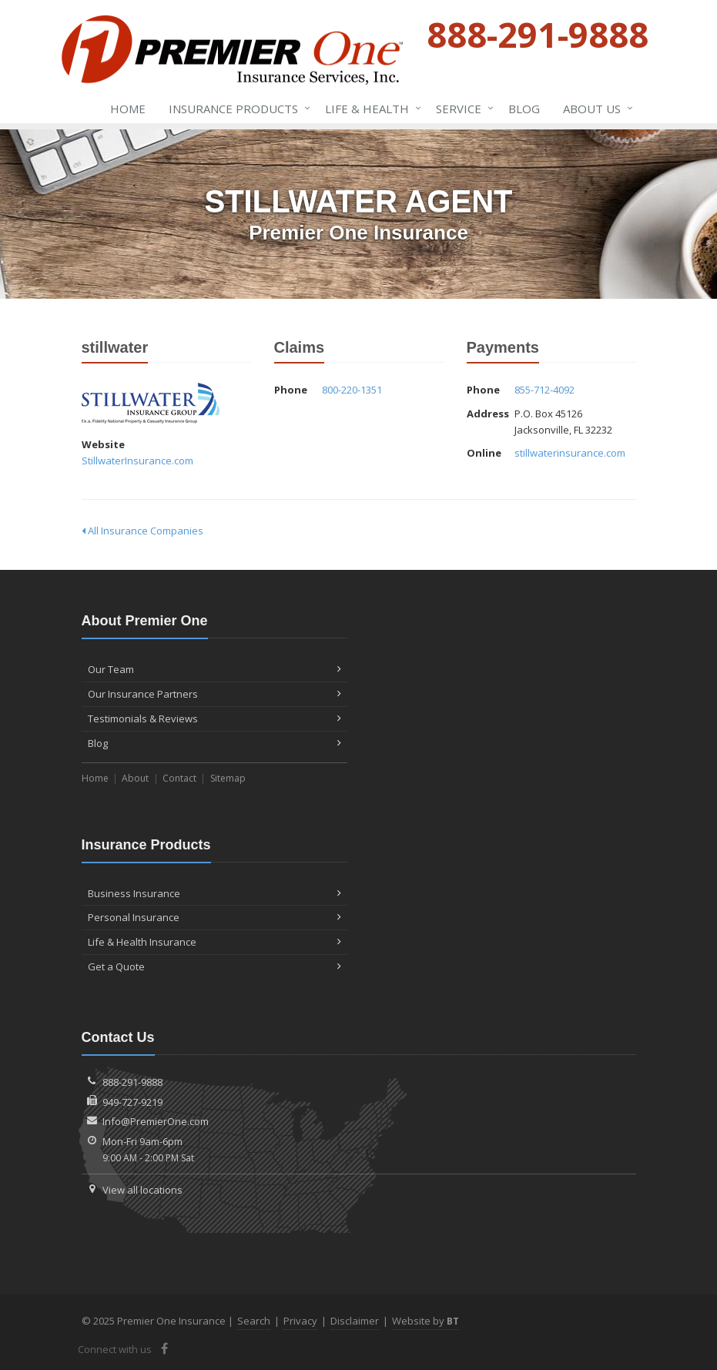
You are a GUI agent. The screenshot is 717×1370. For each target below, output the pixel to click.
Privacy (300, 1321)
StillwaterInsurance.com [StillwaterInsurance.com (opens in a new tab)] (137, 460)
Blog (524, 108)
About (135, 778)
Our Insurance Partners (214, 694)
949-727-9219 (132, 1102)
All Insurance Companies (142, 531)
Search (253, 1321)
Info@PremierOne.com (155, 1121)
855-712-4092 (544, 390)
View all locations (142, 1190)
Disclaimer (354, 1321)
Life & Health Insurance (214, 942)
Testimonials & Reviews (214, 718)
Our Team (214, 669)
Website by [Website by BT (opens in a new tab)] (425, 1321)
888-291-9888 (132, 1082)
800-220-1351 (352, 390)
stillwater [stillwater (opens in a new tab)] (150, 403)
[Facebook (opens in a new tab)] (165, 1348)
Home (128, 108)
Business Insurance (214, 893)
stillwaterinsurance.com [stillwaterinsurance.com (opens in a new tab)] (569, 453)
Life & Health (370, 108)
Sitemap (228, 778)
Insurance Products (236, 108)
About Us (595, 108)
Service (461, 108)
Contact (179, 778)
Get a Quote (214, 966)
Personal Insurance (214, 917)
